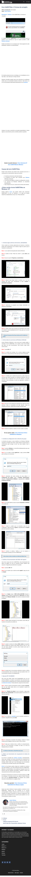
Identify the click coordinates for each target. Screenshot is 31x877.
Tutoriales (3, 855)
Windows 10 (4, 847)
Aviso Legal (17, 872)
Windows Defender (6, 41)
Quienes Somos (11, 872)
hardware (26, 82)
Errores (4, 819)
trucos (10, 191)
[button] (23, 2)
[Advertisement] (15, 55)
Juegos (3, 844)
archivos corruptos (18, 757)
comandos (14, 716)
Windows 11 (4, 845)
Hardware (3, 849)
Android (3, 851)
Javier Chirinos (7, 11)
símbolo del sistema (7, 682)
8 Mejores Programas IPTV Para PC (10, 821)
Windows (27, 177)
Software (10, 14)
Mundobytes (4, 14)
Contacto (21, 872)
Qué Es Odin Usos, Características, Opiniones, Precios (14, 823)
